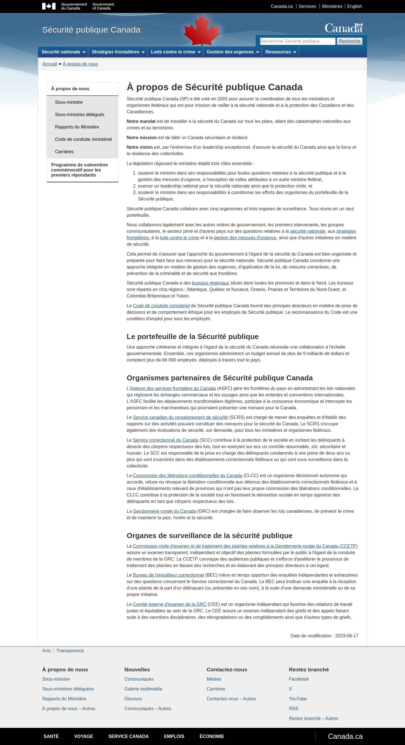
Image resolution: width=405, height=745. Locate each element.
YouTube (298, 698)
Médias (214, 679)
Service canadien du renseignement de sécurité (180, 417)
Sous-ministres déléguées (68, 689)
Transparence (70, 650)
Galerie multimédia (143, 689)
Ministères (332, 6)
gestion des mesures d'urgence (245, 237)
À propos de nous (80, 64)
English (354, 6)
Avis (46, 650)
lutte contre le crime (179, 237)
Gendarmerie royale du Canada (164, 511)
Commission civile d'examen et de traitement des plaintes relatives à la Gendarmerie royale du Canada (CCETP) (245, 546)
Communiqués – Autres (148, 708)
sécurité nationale (307, 231)
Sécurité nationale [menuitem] (64, 51)
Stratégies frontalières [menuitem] (118, 51)
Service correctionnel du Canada (165, 440)
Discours (133, 698)
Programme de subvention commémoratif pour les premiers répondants (79, 169)
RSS (293, 708)
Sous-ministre (69, 102)
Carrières (64, 151)
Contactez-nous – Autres (231, 698)
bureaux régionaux (211, 283)
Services (307, 6)
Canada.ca (282, 6)
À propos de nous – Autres (68, 708)
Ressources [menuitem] (281, 51)
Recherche (350, 41)
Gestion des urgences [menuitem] (233, 51)
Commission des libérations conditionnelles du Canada (187, 475)
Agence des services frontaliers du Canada (173, 388)
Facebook (299, 679)
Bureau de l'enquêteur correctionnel (168, 575)
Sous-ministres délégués (79, 114)
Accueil (49, 64)
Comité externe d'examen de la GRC (169, 604)
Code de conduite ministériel (83, 139)
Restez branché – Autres (313, 718)
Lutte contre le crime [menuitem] (176, 51)
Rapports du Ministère (77, 127)
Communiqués (139, 679)
